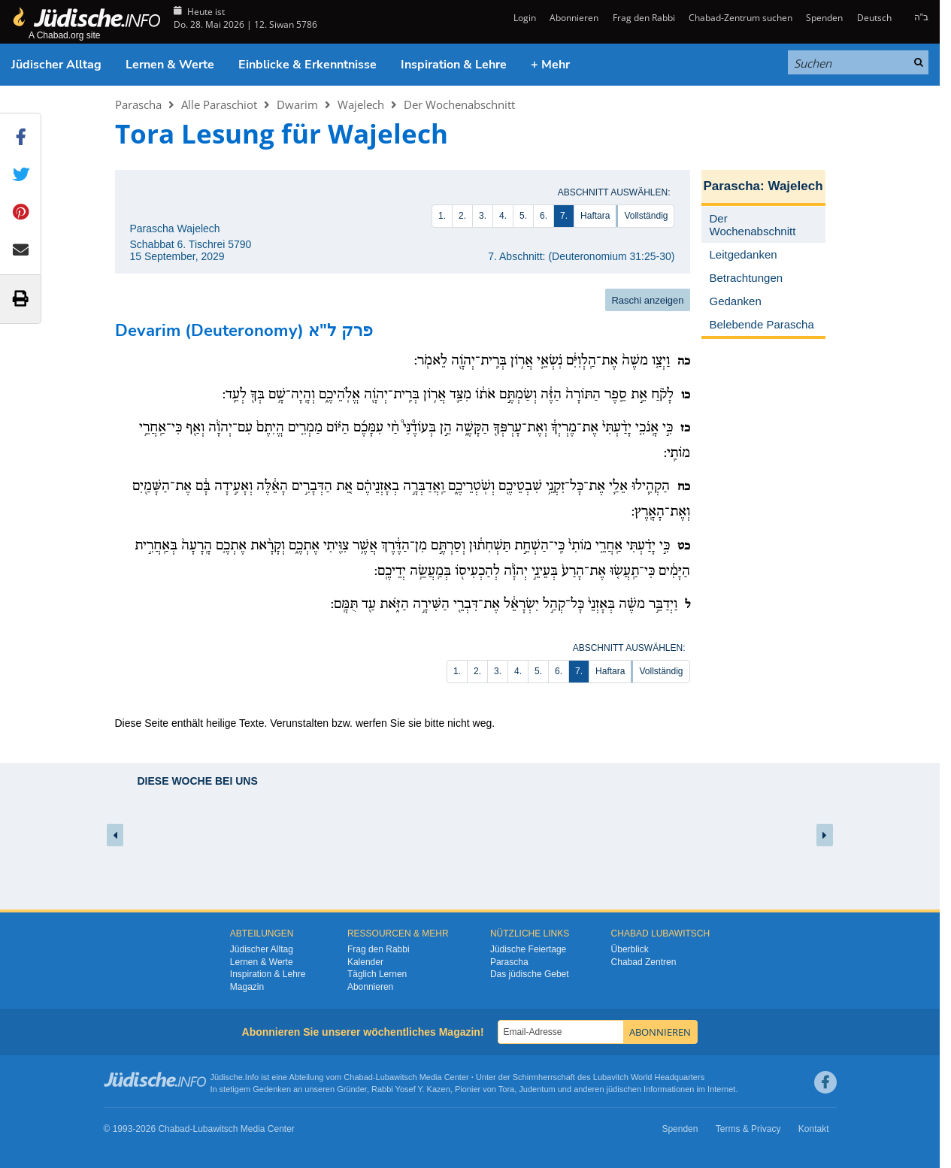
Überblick (630, 949)
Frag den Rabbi (644, 17)
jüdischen (624, 1089)
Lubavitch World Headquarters (648, 1077)
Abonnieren (574, 17)
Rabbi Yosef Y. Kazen (410, 1089)
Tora (506, 1089)
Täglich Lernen (377, 974)
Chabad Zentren (644, 962)
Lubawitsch (396, 1077)
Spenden (824, 17)
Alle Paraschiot (219, 104)
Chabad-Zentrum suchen (740, 17)
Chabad (358, 1077)
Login (523, 17)
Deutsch (874, 17)
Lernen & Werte (170, 64)
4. (503, 215)
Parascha (138, 104)
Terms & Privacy (748, 1129)
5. (523, 215)
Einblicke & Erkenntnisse (307, 64)
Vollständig (646, 215)
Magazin (247, 987)
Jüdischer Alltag (56, 64)
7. (564, 215)
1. (442, 215)
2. (462, 215)
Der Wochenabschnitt (459, 104)
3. (482, 215)
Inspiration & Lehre (454, 64)
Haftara (595, 215)
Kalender (365, 962)
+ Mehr (550, 64)
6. (543, 215)
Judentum (537, 1089)
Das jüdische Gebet (529, 974)
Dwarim (297, 104)
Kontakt (813, 1129)
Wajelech (361, 104)
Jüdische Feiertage (528, 949)
